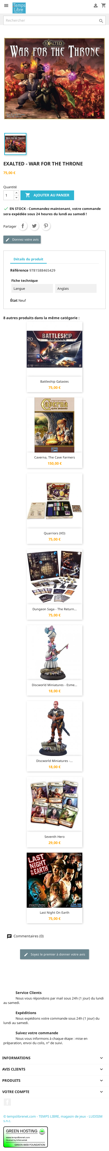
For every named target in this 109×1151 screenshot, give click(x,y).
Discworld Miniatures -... (54, 761)
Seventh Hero (54, 836)
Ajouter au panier (47, 195)
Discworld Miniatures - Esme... (54, 685)
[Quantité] (8, 195)
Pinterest (45, 225)
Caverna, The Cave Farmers (54, 457)
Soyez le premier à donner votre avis (54, 954)
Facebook (7, 1102)
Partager (22, 225)
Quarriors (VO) (54, 533)
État (14, 300)
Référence (19, 270)
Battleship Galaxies (54, 381)
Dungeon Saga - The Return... (54, 609)
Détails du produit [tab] (28, 259)
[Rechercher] (54, 20)
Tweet (34, 225)
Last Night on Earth (54, 912)
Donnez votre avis (22, 239)
